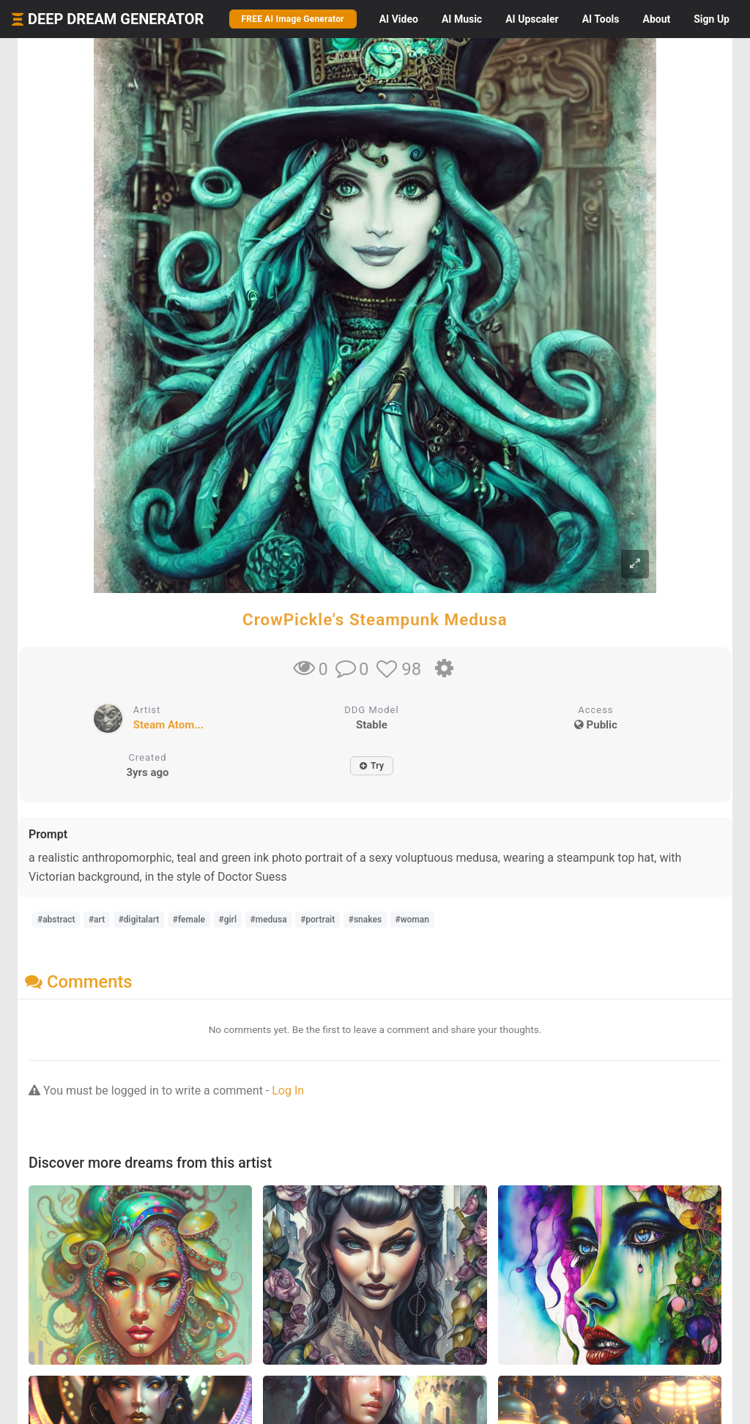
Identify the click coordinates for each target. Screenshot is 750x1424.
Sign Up (711, 19)
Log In (288, 1090)
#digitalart (139, 919)
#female (189, 919)
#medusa (268, 919)
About (656, 19)
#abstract (56, 919)
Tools (601, 19)
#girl (228, 919)
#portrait (317, 919)
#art (97, 919)
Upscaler (531, 19)
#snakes (365, 919)
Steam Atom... (168, 724)
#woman (412, 919)
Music (462, 19)
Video (398, 19)
